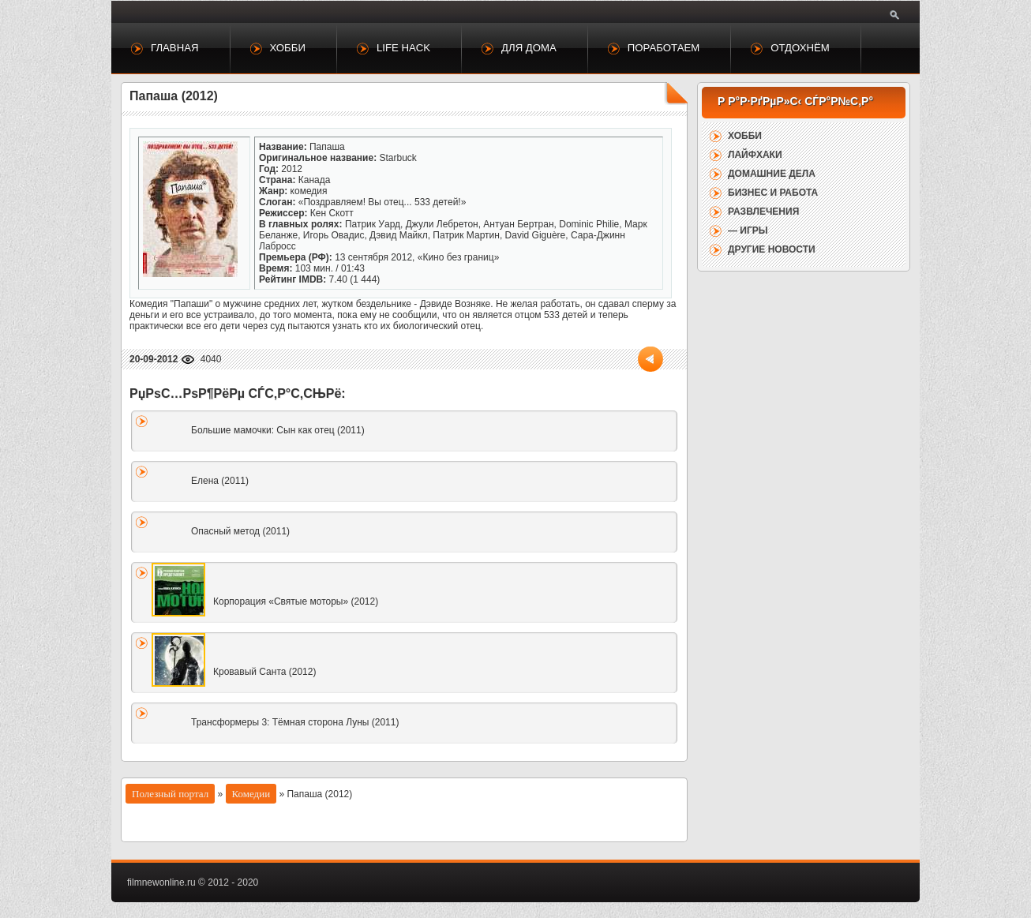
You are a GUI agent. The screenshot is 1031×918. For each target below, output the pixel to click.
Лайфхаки (755, 154)
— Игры (748, 230)
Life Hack (403, 48)
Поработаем (663, 48)
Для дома (529, 48)
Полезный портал (170, 794)
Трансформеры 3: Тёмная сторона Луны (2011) (295, 722)
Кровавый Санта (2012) (264, 671)
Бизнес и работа (773, 192)
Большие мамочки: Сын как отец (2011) (278, 430)
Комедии (251, 794)
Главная (175, 48)
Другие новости (771, 249)
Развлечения (763, 211)
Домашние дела (771, 173)
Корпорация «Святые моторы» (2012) (295, 601)
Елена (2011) (220, 480)
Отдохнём (800, 48)
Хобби (288, 48)
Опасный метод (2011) (240, 531)
